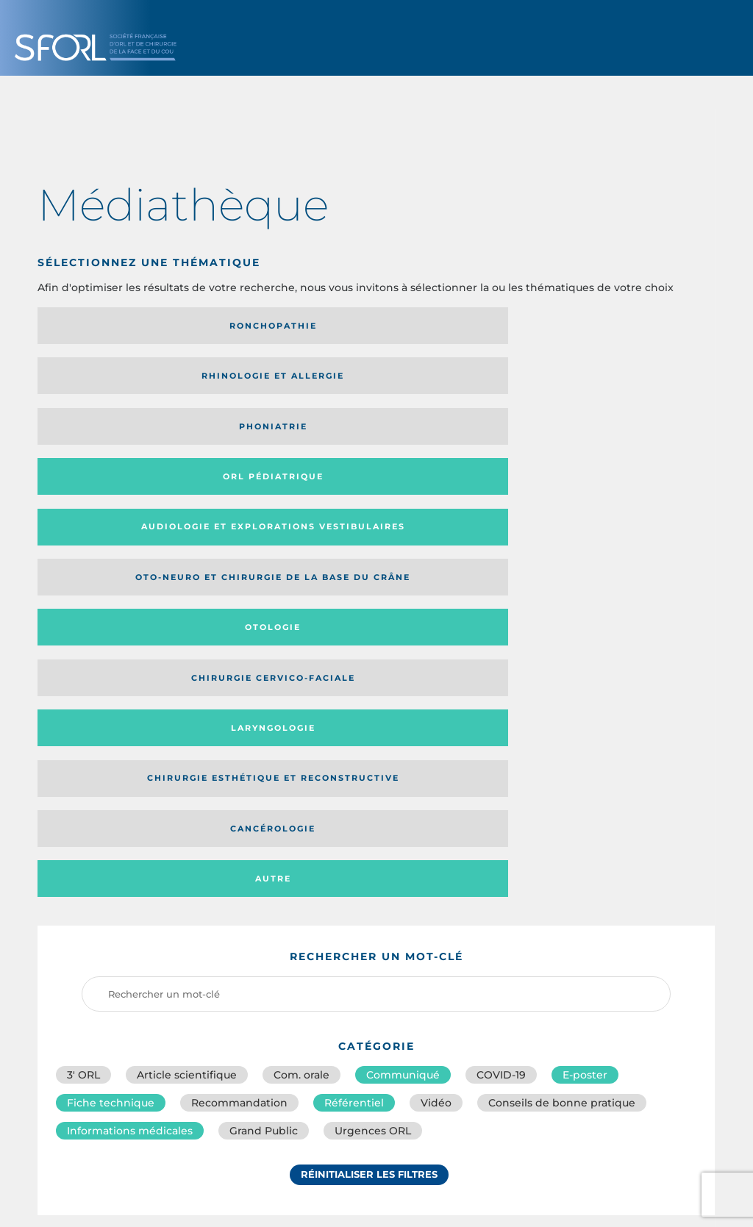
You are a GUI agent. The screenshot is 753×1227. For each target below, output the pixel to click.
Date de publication (655, 837)
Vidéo (436, 664)
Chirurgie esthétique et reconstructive (284, 436)
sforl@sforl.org (323, 1120)
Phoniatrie (454, 326)
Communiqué (403, 632)
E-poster (585, 632)
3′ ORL (83, 632)
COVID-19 (501, 632)
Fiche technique (110, 664)
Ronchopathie (116, 326)
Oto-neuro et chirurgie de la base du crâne (282, 380)
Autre (623, 436)
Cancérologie (453, 436)
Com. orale (301, 632)
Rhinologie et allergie (261, 326)
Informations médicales (130, 697)
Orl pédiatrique (623, 326)
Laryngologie (116, 436)
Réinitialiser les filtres (369, 745)
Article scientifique (187, 632)
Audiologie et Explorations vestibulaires (92, 380)
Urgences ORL (373, 697)
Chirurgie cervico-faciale (615, 381)
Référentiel (354, 664)
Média (535, 837)
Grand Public (263, 697)
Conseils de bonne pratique (561, 664)
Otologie (454, 381)
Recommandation (239, 664)
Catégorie (435, 837)
